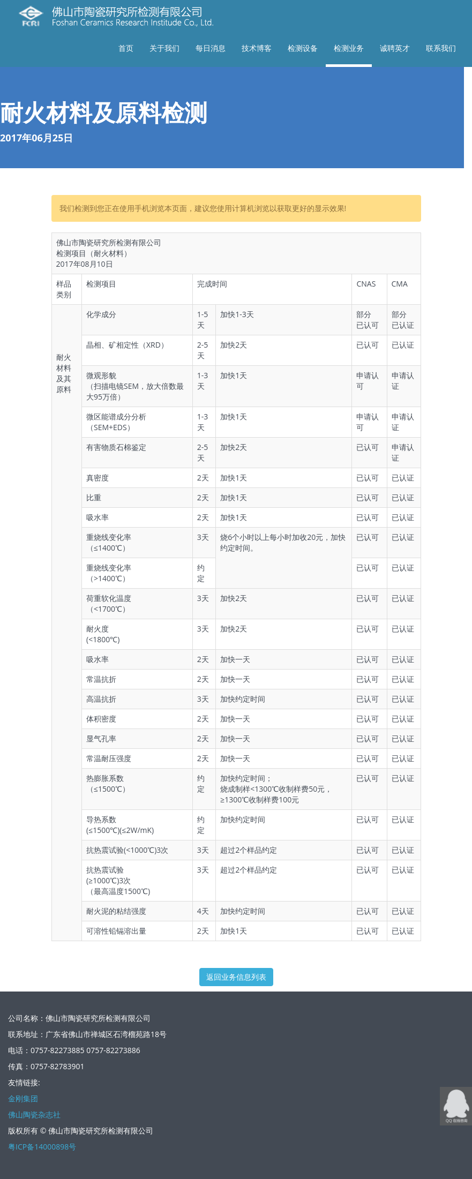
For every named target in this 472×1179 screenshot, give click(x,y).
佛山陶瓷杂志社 (34, 1114)
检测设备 (303, 48)
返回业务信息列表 (236, 977)
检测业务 (349, 48)
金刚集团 (23, 1098)
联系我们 (441, 48)
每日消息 (211, 48)
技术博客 (257, 48)
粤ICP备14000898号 (42, 1147)
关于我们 (164, 48)
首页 (125, 48)
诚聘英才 (395, 48)
